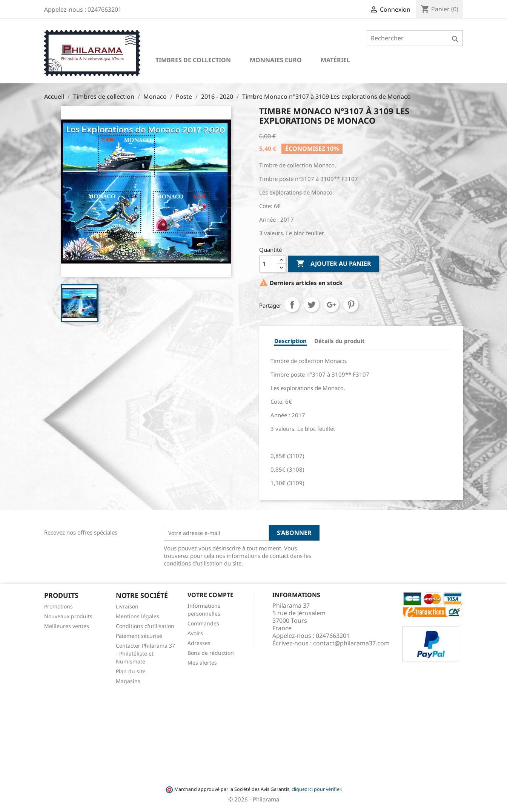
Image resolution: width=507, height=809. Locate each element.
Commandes (203, 623)
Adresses (198, 643)
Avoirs (195, 633)
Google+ (331, 304)
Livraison (127, 606)
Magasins (128, 681)
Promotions (58, 606)
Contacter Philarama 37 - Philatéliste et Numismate (145, 653)
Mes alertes (202, 662)
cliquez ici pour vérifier (316, 789)
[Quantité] (268, 264)
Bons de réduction (210, 652)
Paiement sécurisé (139, 635)
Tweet (311, 304)
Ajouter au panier (333, 264)
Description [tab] (290, 341)
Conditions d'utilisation (145, 626)
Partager (292, 304)
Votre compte (210, 595)
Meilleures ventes (66, 626)
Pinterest (350, 304)
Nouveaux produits (68, 616)
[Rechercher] (415, 38)
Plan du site (131, 671)
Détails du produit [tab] (339, 341)
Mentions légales (137, 616)
